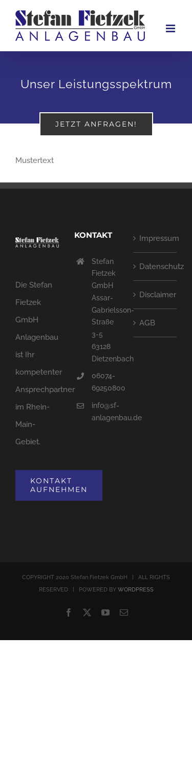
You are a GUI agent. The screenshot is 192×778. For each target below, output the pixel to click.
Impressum (155, 238)
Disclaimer (155, 294)
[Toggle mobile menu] (171, 28)
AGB (147, 322)
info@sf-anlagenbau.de (105, 411)
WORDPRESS (136, 589)
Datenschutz (155, 266)
